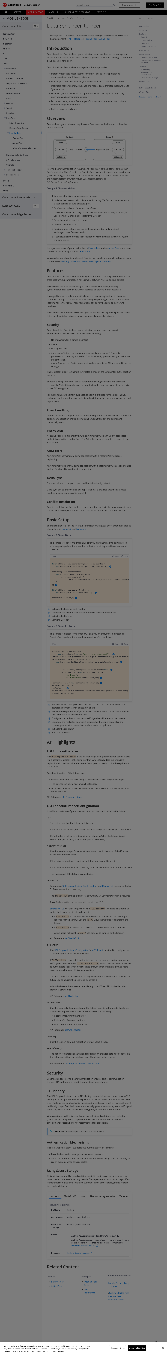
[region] (83, 1348)
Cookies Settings (117, 1348)
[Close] (163, 1348)
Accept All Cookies (137, 1348)
